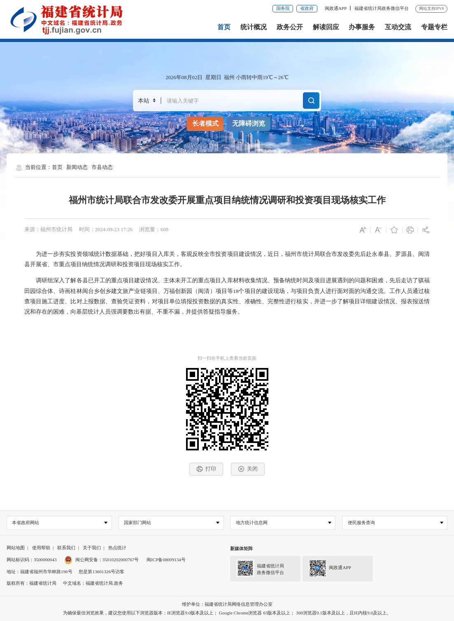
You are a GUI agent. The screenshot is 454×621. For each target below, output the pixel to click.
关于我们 (92, 548)
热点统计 (117, 548)
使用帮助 (41, 548)
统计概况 (253, 26)
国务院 (283, 8)
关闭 (248, 469)
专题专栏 (434, 26)
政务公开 (290, 26)
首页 (223, 26)
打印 (206, 469)
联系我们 (66, 548)
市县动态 (102, 167)
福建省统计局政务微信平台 (381, 8)
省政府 (307, 8)
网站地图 (16, 548)
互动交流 (398, 26)
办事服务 (362, 26)
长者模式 (205, 123)
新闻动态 (77, 167)
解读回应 (326, 26)
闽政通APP (336, 8)
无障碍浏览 (248, 123)
